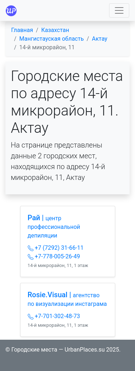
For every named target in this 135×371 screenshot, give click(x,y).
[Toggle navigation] (119, 10)
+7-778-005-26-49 (54, 256)
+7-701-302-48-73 (54, 316)
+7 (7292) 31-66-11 (56, 247)
